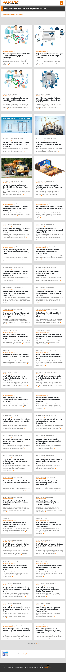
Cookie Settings (47, 667)
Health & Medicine (12, 50)
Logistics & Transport (13, 350)
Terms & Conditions (19, 667)
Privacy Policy (11, 667)
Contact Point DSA (29, 667)
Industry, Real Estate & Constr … (15, 455)
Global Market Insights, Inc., (9, 51)
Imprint (5, 667)
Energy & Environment (13, 372)
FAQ (2, 667)
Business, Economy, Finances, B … (16, 138)
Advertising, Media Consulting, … (15, 435)
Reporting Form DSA (38, 667)
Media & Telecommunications (48, 625)
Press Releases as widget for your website (13, 14)
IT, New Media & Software (47, 497)
